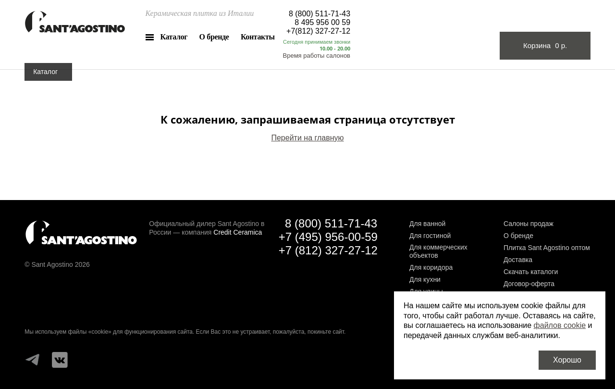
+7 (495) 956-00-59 (328, 236)
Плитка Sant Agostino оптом (547, 247)
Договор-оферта (529, 284)
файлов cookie (560, 325)
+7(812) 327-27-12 (318, 31)
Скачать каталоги (531, 272)
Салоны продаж (529, 223)
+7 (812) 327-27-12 (328, 250)
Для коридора (431, 267)
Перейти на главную (307, 138)
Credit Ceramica (237, 232)
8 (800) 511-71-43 (319, 14)
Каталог (173, 37)
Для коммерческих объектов (438, 251)
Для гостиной (430, 235)
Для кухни (425, 279)
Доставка (518, 260)
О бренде (214, 37)
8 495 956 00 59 (322, 22)
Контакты (258, 37)
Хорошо (567, 360)
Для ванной (427, 223)
